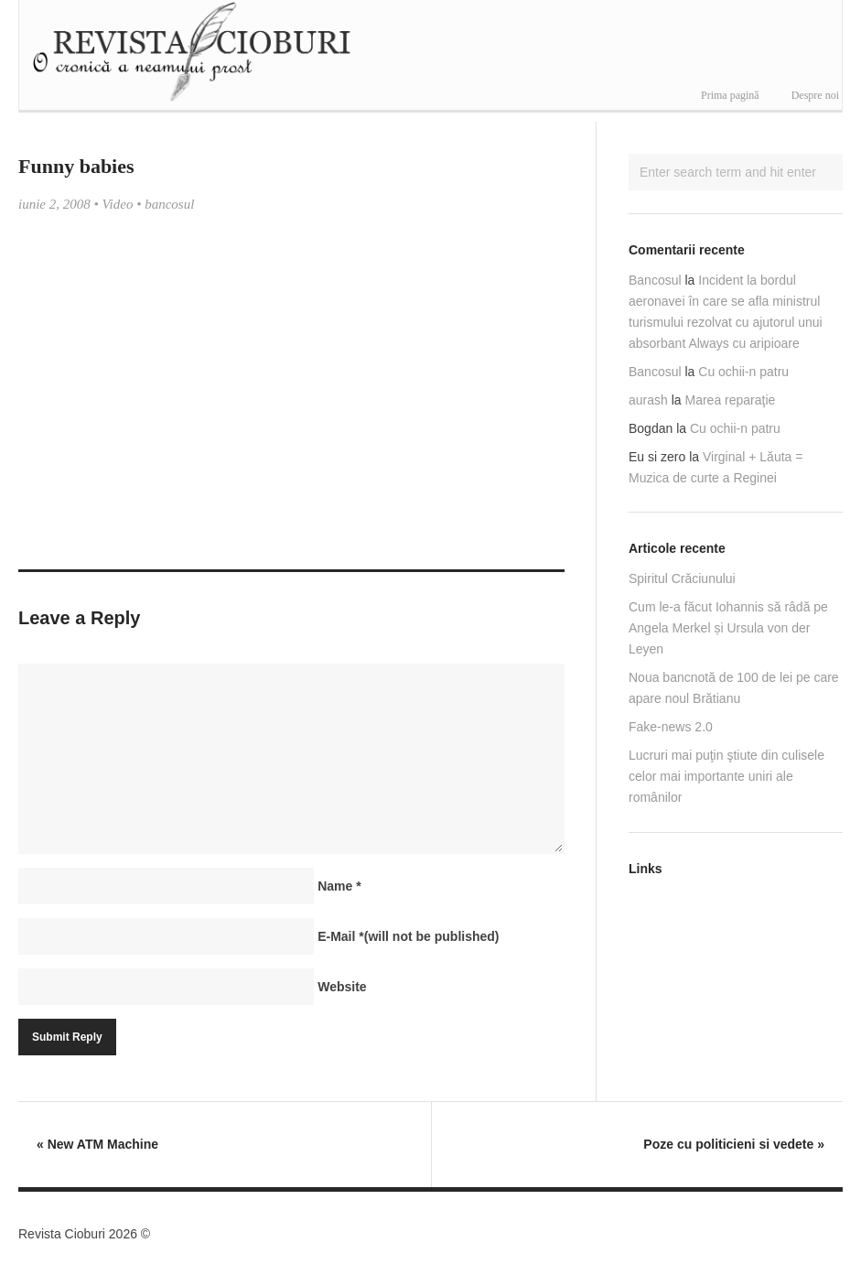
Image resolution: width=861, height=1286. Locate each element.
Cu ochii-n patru (743, 371)
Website (341, 986)
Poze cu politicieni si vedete (733, 1144)
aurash (648, 400)
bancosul (169, 204)
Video (118, 204)
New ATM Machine (97, 1144)
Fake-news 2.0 (671, 726)
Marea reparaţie (730, 400)
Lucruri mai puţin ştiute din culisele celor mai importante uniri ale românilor (726, 776)
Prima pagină (730, 95)
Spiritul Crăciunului (682, 578)
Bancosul (655, 280)
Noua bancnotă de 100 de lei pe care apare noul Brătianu (734, 688)
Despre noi (815, 95)
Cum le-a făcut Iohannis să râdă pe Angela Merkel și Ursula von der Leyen (728, 628)
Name (339, 886)
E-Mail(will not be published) (408, 936)
